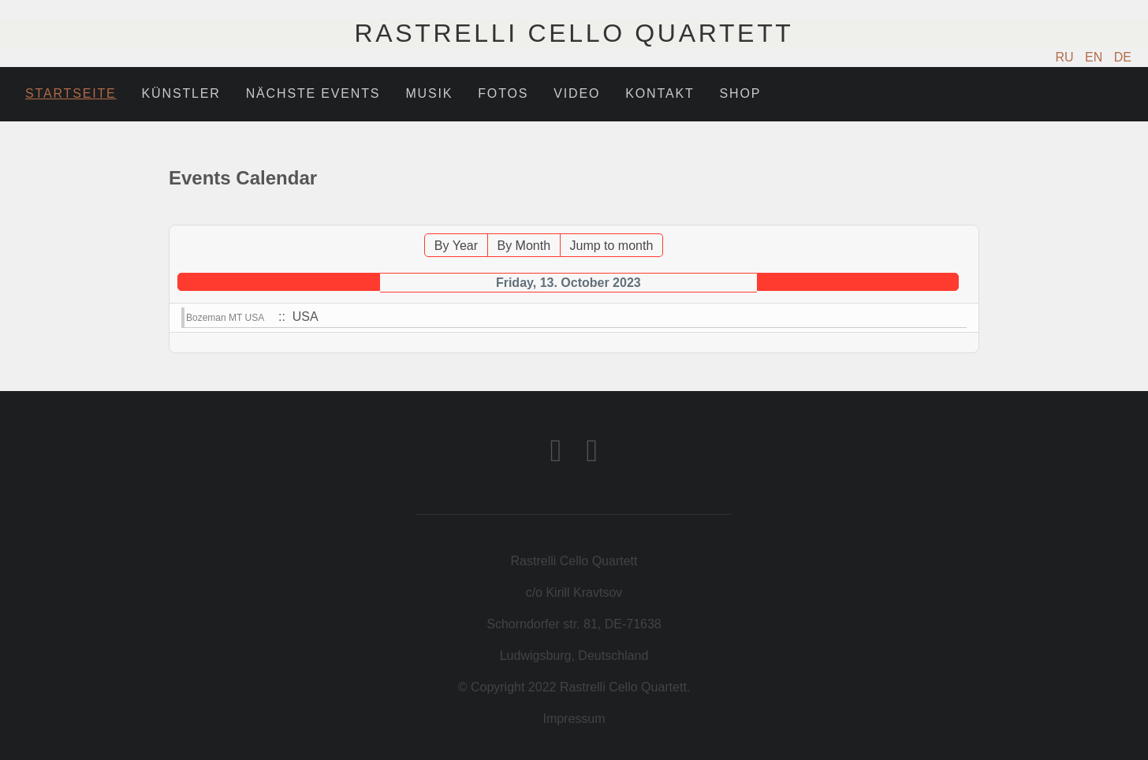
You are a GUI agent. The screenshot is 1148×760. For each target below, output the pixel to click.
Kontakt (659, 93)
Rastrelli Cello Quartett (573, 33)
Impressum (573, 718)
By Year (456, 245)
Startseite (71, 93)
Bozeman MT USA (225, 317)
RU (1067, 57)
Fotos (503, 93)
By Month (523, 245)
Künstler (181, 93)
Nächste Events (313, 93)
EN (1095, 57)
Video (577, 93)
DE (1122, 57)
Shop (741, 93)
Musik (429, 93)
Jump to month (612, 245)
